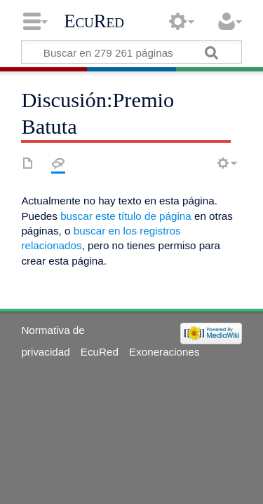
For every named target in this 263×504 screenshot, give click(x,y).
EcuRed (94, 20)
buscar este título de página (125, 216)
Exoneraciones (164, 352)
